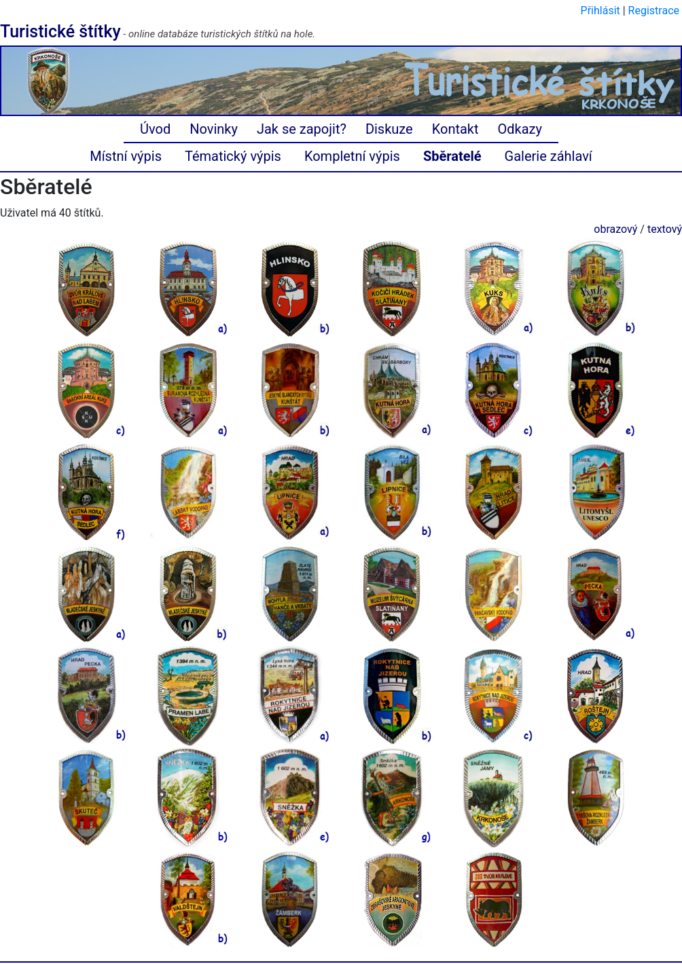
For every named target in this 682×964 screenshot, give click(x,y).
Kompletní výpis (352, 156)
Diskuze (389, 129)
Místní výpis (126, 156)
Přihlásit (600, 10)
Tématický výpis (233, 156)
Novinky (214, 129)
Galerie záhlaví (548, 156)
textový (664, 229)
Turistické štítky (60, 31)
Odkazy (520, 129)
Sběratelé (452, 156)
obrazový (615, 229)
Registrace (653, 10)
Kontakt (455, 129)
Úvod (155, 129)
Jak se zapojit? (301, 129)
